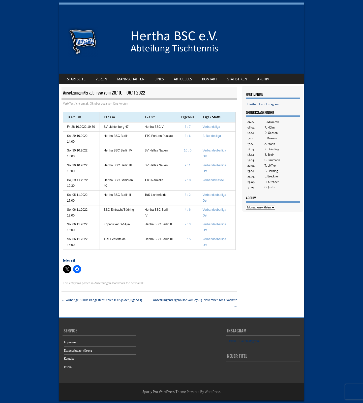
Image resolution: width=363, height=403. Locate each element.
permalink (137, 283)
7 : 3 (188, 224)
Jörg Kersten (120, 103)
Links (159, 79)
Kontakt (209, 79)
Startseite (76, 79)
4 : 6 (188, 209)
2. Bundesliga (212, 136)
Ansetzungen (102, 283)
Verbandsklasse (213, 180)
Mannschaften (130, 79)
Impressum (71, 342)
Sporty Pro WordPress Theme (164, 391)
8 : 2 (188, 195)
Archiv (263, 79)
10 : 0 (188, 150)
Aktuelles (183, 79)
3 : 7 (188, 127)
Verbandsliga (211, 127)
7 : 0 (188, 180)
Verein (101, 79)
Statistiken (237, 79)
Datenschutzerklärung (78, 350)
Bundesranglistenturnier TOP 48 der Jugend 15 (102, 300)
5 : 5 (188, 239)
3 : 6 (188, 136)
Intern (68, 367)
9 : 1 (188, 165)
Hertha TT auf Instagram (263, 104)
